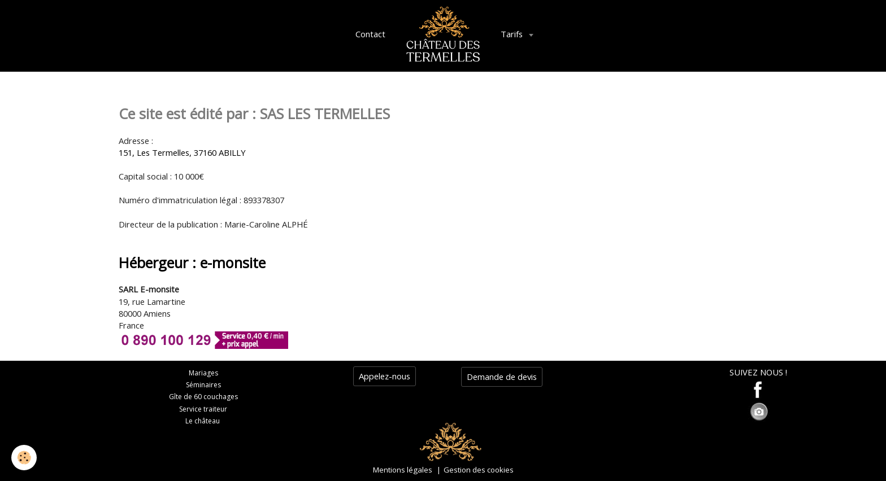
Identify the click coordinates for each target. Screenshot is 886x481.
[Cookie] (24, 457)
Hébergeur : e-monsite (192, 262)
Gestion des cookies (479, 470)
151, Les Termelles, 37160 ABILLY (182, 152)
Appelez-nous (384, 376)
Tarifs (513, 34)
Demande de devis (502, 376)
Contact (370, 34)
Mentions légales (402, 470)
